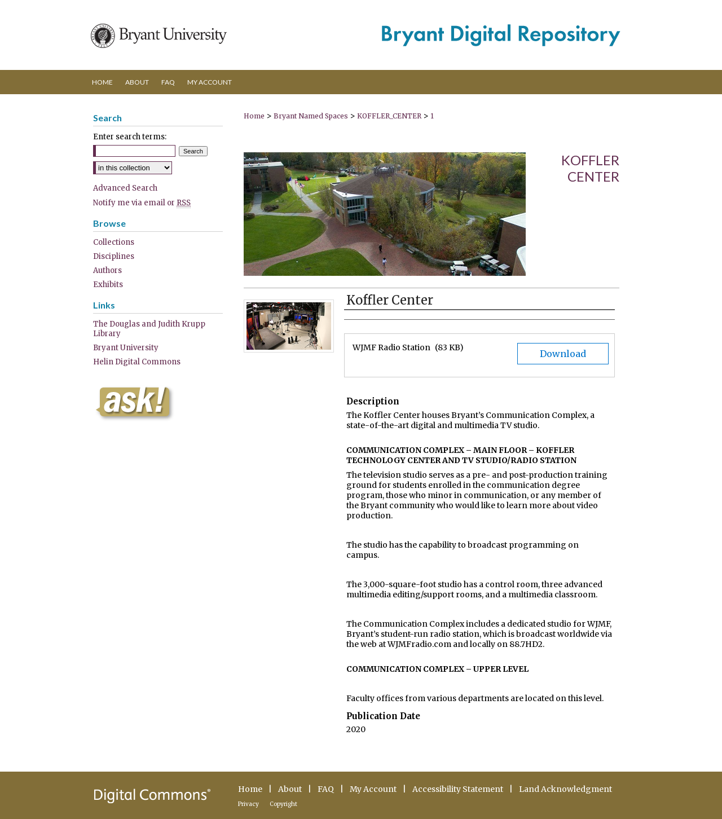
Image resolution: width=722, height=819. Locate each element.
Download (563, 353)
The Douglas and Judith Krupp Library (149, 328)
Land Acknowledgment (565, 789)
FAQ (326, 789)
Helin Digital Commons (136, 362)
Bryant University (126, 348)
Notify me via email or (142, 203)
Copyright (283, 804)
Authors (107, 270)
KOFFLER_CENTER (389, 116)
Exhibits (108, 284)
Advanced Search (125, 188)
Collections (113, 242)
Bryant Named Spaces (311, 116)
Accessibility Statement (457, 789)
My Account (373, 789)
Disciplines (113, 256)
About (290, 789)
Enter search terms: (129, 137)
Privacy (248, 804)
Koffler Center (590, 168)
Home (254, 116)
